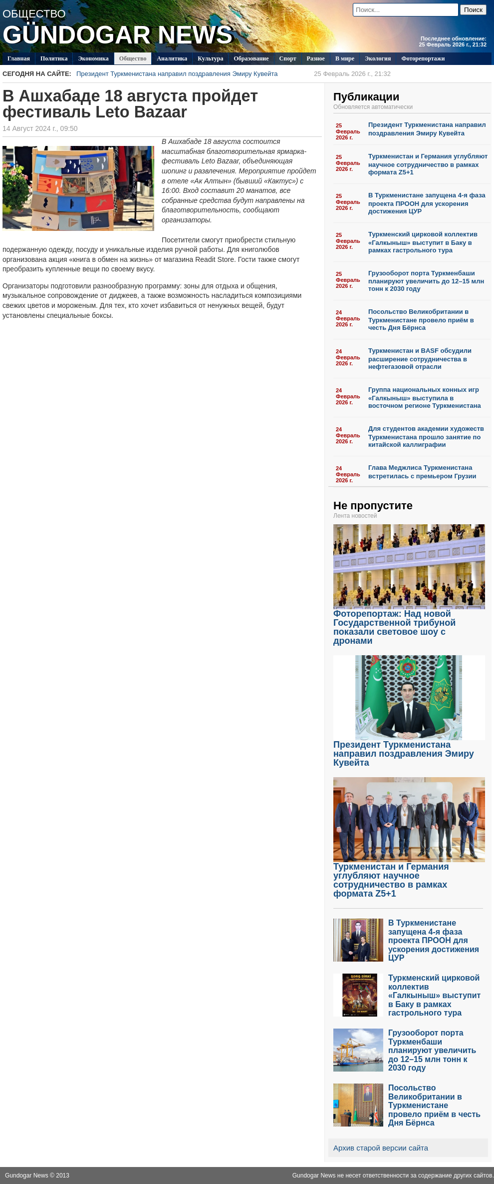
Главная (18, 58)
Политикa (54, 58)
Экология (378, 58)
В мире (344, 58)
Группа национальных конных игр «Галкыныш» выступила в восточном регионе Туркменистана (424, 397)
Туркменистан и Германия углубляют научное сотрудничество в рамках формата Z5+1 (428, 164)
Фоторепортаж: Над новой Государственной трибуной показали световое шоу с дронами (409, 623)
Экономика (93, 58)
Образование (251, 58)
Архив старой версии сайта (380, 1148)
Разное (316, 58)
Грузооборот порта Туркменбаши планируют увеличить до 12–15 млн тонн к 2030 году (426, 281)
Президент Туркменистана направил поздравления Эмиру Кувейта (233, 73)
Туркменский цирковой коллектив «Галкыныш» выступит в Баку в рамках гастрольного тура (423, 242)
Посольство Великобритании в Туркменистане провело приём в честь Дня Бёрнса (421, 319)
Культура (210, 58)
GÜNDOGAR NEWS (117, 35)
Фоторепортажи (423, 58)
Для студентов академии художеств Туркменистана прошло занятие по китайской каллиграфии (426, 436)
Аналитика (172, 58)
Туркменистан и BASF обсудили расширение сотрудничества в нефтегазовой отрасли (420, 358)
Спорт (287, 58)
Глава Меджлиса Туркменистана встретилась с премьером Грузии (422, 472)
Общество (133, 58)
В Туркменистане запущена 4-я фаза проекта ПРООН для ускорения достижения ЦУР (427, 203)
